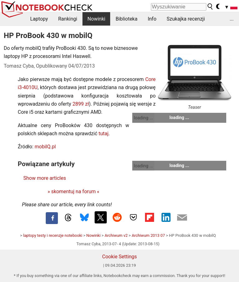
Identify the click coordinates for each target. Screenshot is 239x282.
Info (152, 19)
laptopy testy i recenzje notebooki (52, 235)
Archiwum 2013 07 (148, 235)
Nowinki (96, 19)
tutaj (104, 133)
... (232, 19)
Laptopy (39, 19)
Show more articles (44, 178)
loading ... (143, 117)
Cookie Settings (119, 257)
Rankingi (67, 19)
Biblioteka (126, 19)
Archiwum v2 (116, 235)
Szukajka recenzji (186, 19)
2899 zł (81, 104)
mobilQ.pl (45, 147)
